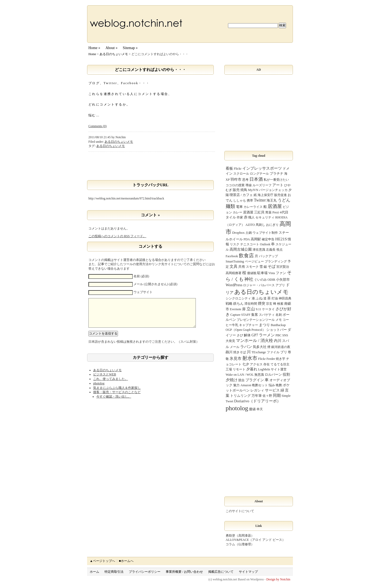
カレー (237, 212)
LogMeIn (264, 369)
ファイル (273, 352)
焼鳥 (243, 190)
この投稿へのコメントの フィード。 (117, 236)
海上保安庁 (265, 195)
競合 (241, 380)
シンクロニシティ (238, 298)
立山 (250, 309)
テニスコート (249, 244)
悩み (272, 385)
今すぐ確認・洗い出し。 (113, 402)
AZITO (250, 225)
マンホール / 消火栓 (254, 340)
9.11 (258, 309)
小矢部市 (283, 279)
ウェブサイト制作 (265, 233)
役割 (286, 374)
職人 (251, 217)
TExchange (258, 352)
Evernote (235, 309)
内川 (277, 340)
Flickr (237, 168)
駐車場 (262, 273)
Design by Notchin (278, 579)
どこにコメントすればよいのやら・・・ (150, 70)
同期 (277, 395)
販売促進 (280, 195)
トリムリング (240, 396)
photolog (98, 388)
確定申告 (268, 239)
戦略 (229, 304)
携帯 (250, 200)
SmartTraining (235, 261)
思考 (245, 180)
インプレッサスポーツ (262, 168)
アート (277, 185)
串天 (259, 409)
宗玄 (269, 304)
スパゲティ (267, 315)
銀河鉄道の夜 (280, 347)
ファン (281, 273)
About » (112, 48)
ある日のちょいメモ (113, 54)
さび (240, 335)
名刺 (279, 315)
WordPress (234, 285)
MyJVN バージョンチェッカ (268, 190)
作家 (240, 217)
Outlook (265, 244)
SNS (285, 335)
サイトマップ (248, 572)
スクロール (241, 173)
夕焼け (232, 380)
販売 (236, 190)
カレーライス (253, 207)
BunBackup (278, 325)
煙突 (261, 303)
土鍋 (248, 233)
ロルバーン (273, 374)
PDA (247, 239)
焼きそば (239, 352)
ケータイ (268, 309)
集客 (254, 315)
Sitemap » (130, 48)
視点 (279, 249)
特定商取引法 (114, 572)
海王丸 (272, 200)
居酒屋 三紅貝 (253, 212)
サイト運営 (279, 369)
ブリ (283, 352)
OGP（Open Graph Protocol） (245, 330)
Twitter (260, 200)
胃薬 (268, 212)
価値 (252, 409)
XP (228, 180)
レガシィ (257, 390)
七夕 (245, 364)
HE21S (281, 239)
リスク (234, 244)
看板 (229, 168)
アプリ (280, 285)
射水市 (249, 358)
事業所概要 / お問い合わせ (184, 572)
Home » (94, 48)
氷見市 (235, 358)
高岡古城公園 (241, 249)
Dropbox (238, 233)
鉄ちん (238, 304)
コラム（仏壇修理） (240, 544)
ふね (259, 298)
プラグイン (254, 380)
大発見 (230, 341)
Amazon (245, 385)
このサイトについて (240, 511)
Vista (271, 273)
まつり (264, 325)
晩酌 (279, 385)
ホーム (94, 572)
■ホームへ (126, 561)
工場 (229, 369)
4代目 (284, 212)
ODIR (271, 279)
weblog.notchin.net (225, 579)
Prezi (275, 212)
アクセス (256, 364)
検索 (280, 304)
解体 (247, 335)
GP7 (254, 335)
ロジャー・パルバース (259, 285)
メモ (279, 320)
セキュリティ (264, 217)
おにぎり (272, 225)
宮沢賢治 (282, 267)
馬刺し (260, 225)
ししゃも (239, 200)
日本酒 (256, 179)
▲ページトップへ (102, 561)
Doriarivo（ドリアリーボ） (257, 401)
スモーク (252, 267)
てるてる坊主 (279, 364)
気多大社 (260, 347)
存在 (266, 364)
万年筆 (256, 396)
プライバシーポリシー (144, 572)
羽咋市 (235, 179)
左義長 (271, 249)
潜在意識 (259, 249)
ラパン (246, 346)
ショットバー (276, 330)
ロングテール (259, 173)
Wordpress (257, 579)
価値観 (251, 273)
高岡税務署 (233, 273)
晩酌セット (260, 385)
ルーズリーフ (262, 185)
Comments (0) (97, 126)
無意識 (259, 374)
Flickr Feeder (266, 359)
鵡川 (229, 352)
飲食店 (246, 255)
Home (92, 54)
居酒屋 (275, 206)
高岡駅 (256, 239)
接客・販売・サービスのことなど (117, 397)
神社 (248, 279)
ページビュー (254, 261)
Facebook (232, 256)
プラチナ (276, 173)
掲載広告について (221, 572)
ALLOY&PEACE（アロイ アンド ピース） (255, 540)
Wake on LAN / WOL (240, 374)
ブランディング (276, 261)
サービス (272, 390)
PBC (279, 335)
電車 (239, 207)
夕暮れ (251, 369)
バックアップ (268, 256)
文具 (234, 266)
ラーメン (267, 335)
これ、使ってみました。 (110, 384)
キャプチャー (248, 325)
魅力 (236, 385)
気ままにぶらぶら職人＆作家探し (117, 393)
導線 (248, 185)
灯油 (275, 298)
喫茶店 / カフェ (241, 195)
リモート (239, 369)
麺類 (230, 206)
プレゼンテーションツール (256, 320)
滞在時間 (250, 304)
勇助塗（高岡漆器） (240, 535)
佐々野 (267, 396)
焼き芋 (280, 359)
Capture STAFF (240, 315)
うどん (284, 200)
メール (234, 347)
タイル (231, 217)
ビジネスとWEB (104, 379)
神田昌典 (285, 298)
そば (272, 266)
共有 (241, 267)
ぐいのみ (260, 279)
